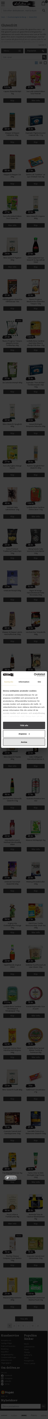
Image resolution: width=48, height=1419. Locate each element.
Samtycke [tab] (8, 682)
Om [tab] (39, 682)
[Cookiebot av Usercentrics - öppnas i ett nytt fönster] (34, 674)
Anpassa (24, 734)
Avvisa (24, 742)
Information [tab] (24, 682)
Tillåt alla (24, 725)
